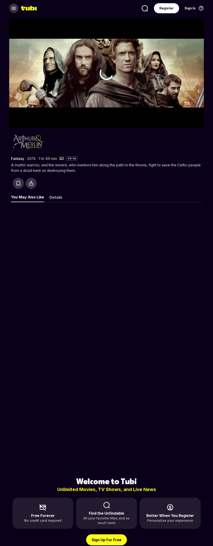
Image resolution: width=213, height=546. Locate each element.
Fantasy (17, 158)
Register (166, 8)
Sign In (190, 8)
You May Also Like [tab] (27, 197)
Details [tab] (55, 197)
